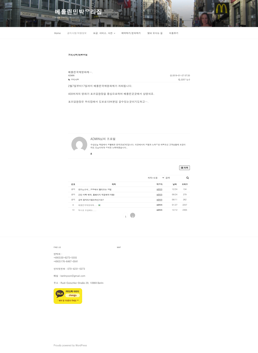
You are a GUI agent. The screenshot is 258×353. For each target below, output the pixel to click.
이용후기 (173, 33)
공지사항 (75, 79)
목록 (184, 167)
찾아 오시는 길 (155, 33)
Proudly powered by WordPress (70, 345)
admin (71, 75)
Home (57, 33)
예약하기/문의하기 (131, 33)
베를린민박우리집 (78, 11)
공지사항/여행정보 (77, 33)
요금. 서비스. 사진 (104, 33)
